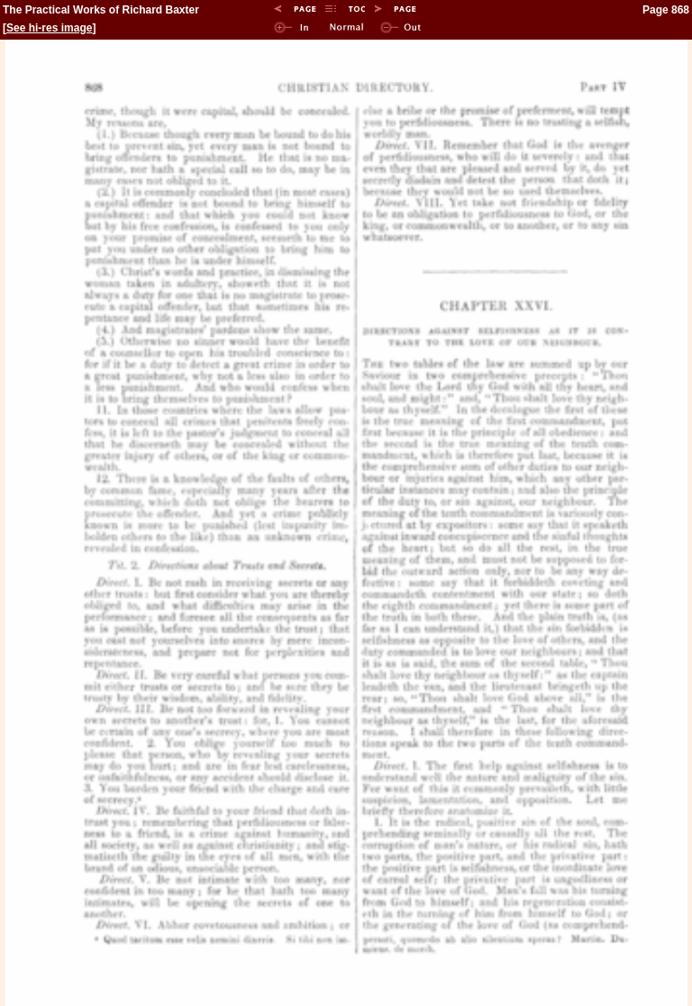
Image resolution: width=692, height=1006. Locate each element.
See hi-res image (49, 28)
